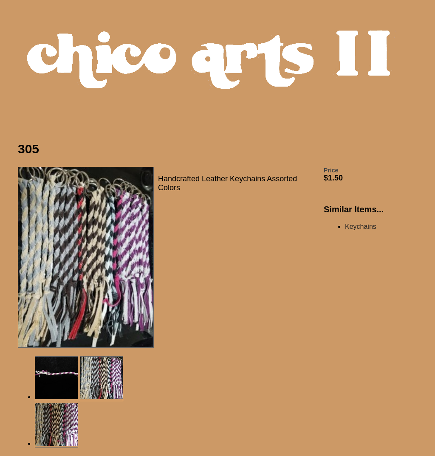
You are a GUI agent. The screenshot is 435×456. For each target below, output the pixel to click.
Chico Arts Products (219, 66)
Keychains (360, 226)
